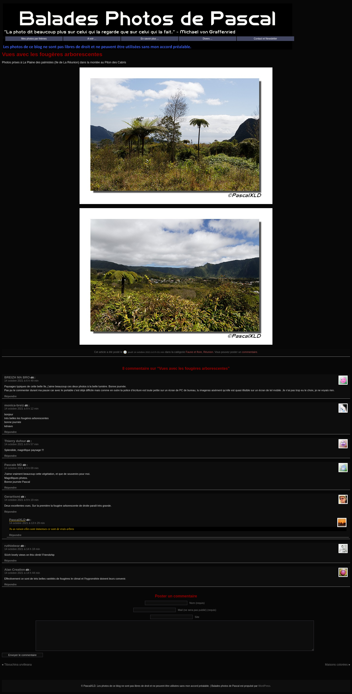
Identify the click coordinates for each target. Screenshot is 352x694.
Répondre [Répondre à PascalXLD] (15, 535)
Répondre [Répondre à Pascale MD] (10, 487)
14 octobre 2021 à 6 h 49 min (21, 380)
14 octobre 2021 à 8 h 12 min (21, 408)
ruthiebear (12, 546)
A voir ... (92, 38)
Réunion (208, 351)
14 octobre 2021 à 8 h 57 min (21, 444)
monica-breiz (14, 405)
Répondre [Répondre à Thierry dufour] (10, 455)
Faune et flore (194, 351)
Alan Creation (14, 569)
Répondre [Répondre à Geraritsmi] (10, 511)
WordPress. (264, 686)
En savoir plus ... (150, 38)
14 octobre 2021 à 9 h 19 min (21, 499)
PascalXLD (17, 520)
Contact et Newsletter (265, 38)
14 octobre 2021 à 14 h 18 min (22, 549)
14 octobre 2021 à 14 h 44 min (22, 572)
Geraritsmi (12, 496)
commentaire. (250, 351)
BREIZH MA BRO (17, 377)
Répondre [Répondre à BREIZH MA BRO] (10, 396)
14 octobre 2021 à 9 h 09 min (21, 468)
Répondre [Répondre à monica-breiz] (10, 431)
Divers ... (207, 38)
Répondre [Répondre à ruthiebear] (10, 560)
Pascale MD (13, 465)
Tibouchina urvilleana (18, 664)
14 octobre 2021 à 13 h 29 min (27, 523)
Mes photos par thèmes (34, 38)
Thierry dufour (15, 441)
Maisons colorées (336, 664)
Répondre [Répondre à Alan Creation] (10, 584)
